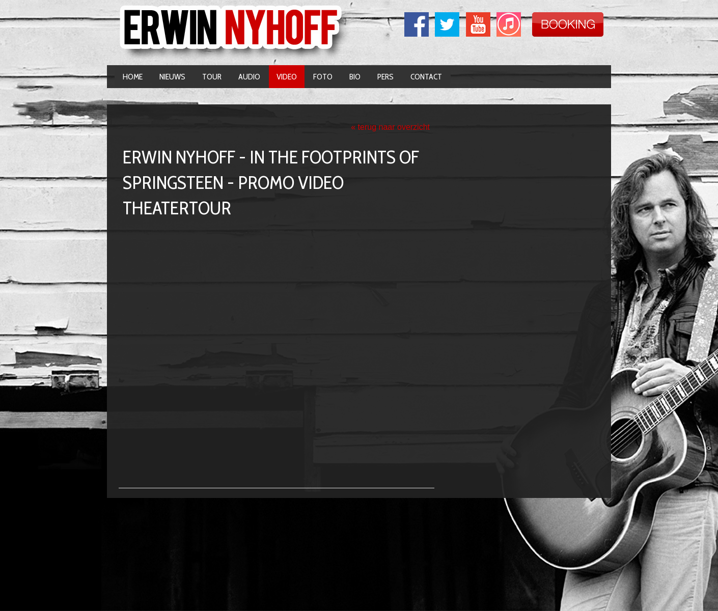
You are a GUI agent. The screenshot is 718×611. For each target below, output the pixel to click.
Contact (426, 76)
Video (287, 76)
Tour (212, 76)
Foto (323, 76)
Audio (249, 76)
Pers (385, 76)
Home (133, 76)
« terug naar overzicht (390, 127)
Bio (355, 76)
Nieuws (172, 76)
